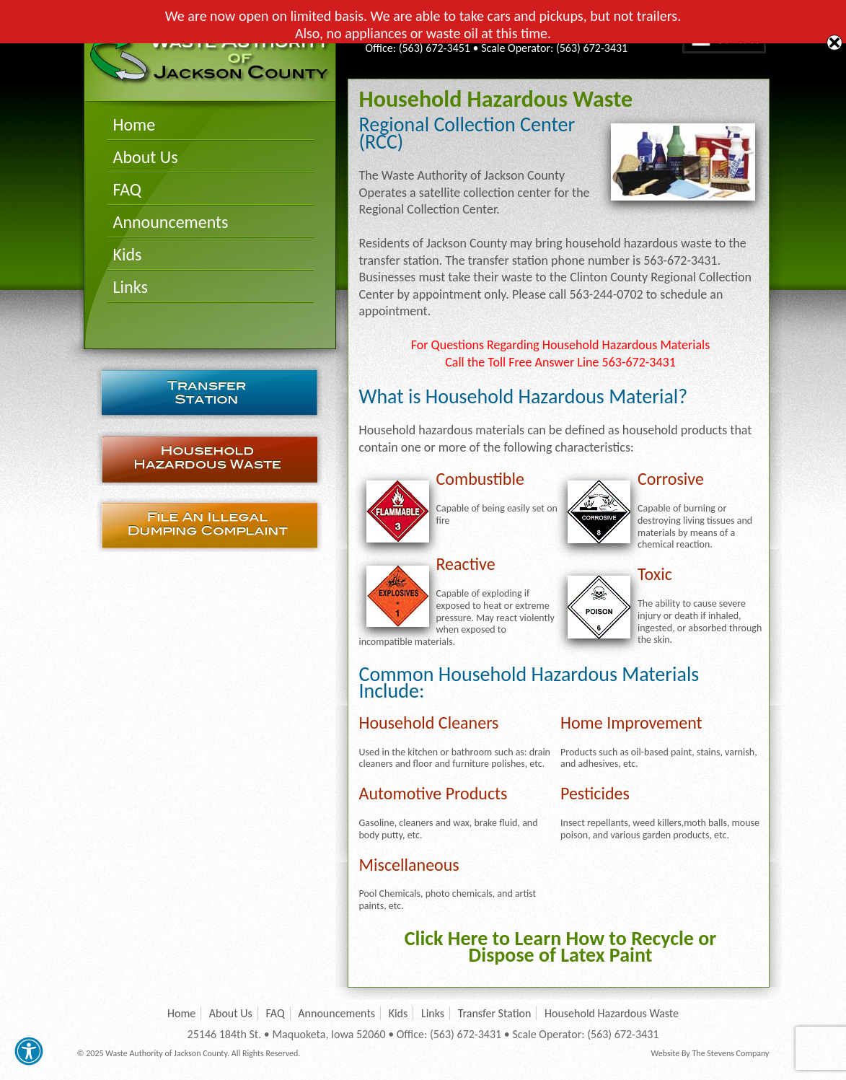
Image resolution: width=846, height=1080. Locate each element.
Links (130, 286)
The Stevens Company (730, 1053)
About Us (145, 156)
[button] (28, 1051)
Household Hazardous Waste (209, 458)
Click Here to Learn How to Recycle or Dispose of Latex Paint (561, 946)
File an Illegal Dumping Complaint (209, 525)
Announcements (171, 221)
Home (134, 124)
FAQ (127, 189)
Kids (127, 254)
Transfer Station (209, 392)
